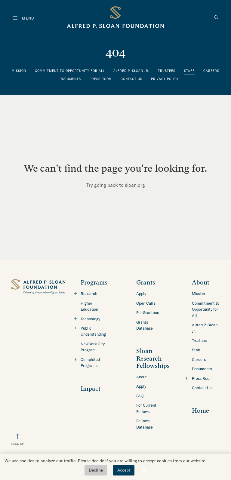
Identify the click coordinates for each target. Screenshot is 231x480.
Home (200, 410)
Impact (90, 388)
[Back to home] (115, 18)
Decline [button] (96, 470)
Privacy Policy (165, 79)
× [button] (144, 470)
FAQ (139, 395)
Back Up (17, 443)
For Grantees (147, 312)
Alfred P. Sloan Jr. (131, 71)
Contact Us (131, 79)
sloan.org (135, 185)
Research (89, 293)
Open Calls (145, 303)
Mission (19, 71)
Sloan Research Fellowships (153, 358)
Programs (94, 282)
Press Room (101, 79)
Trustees (166, 71)
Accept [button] (123, 470)
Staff (189, 71)
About (141, 376)
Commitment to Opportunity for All (70, 71)
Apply (141, 293)
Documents (70, 79)
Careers (211, 71)
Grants (145, 282)
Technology (90, 318)
